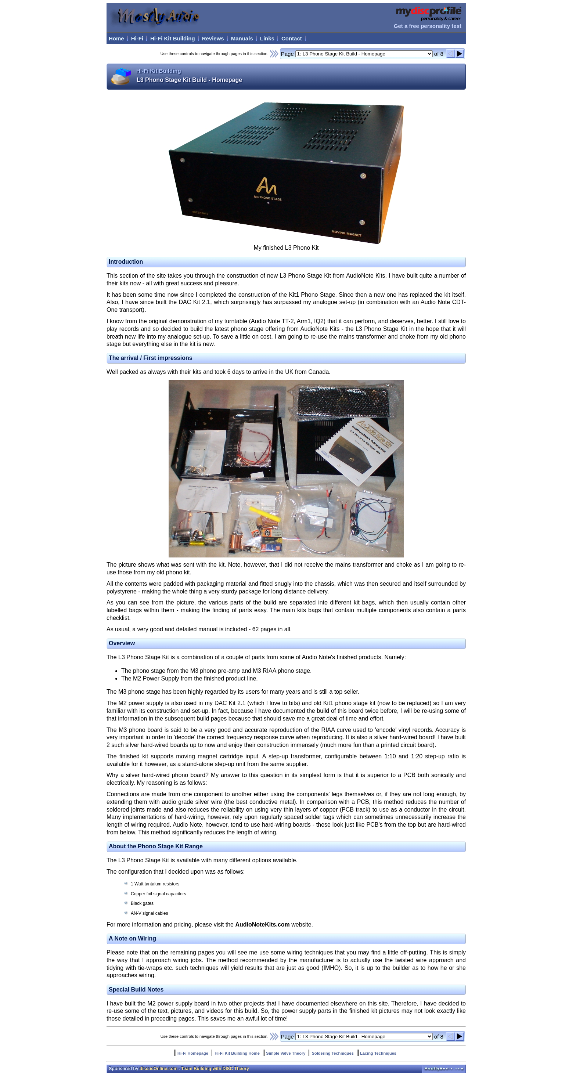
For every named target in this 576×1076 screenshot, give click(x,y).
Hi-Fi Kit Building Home (237, 1053)
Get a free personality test (427, 26)
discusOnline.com (158, 1068)
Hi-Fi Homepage (192, 1053)
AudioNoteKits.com (262, 924)
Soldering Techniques (333, 1053)
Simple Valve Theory (285, 1053)
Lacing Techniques (378, 1053)
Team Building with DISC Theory (215, 1068)
